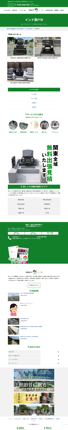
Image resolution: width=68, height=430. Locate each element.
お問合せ (62, 10)
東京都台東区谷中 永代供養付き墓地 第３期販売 (31, 326)
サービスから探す (13, 359)
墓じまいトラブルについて (26, 303)
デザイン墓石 (34, 98)
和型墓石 (34, 103)
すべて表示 (34, 94)
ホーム (10, 419)
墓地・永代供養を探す (14, 355)
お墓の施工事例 (49, 10)
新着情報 (56, 10)
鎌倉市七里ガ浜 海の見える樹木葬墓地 (29, 336)
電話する (47, 427)
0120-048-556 (23, 5)
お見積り (11, 4)
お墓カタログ (26, 419)
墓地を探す (15, 10)
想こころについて (13, 363)
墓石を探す (11, 352)
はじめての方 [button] (7, 10)
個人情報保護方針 (49, 419)
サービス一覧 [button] (22, 10)
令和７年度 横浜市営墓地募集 (27, 293)
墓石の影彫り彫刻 (24, 318)
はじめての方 (17, 419)
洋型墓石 (34, 107)
